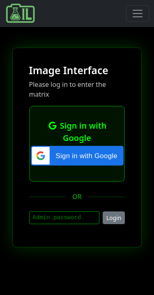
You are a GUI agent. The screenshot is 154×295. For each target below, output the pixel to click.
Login (114, 218)
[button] (77, 156)
